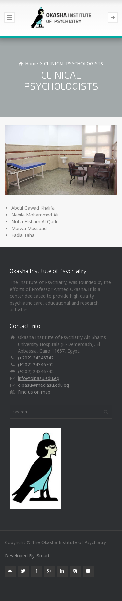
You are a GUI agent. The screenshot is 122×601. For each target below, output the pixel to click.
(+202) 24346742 (36, 358)
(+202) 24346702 (36, 364)
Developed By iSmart (27, 556)
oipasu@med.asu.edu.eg (43, 385)
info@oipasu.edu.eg (38, 378)
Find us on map (34, 392)
